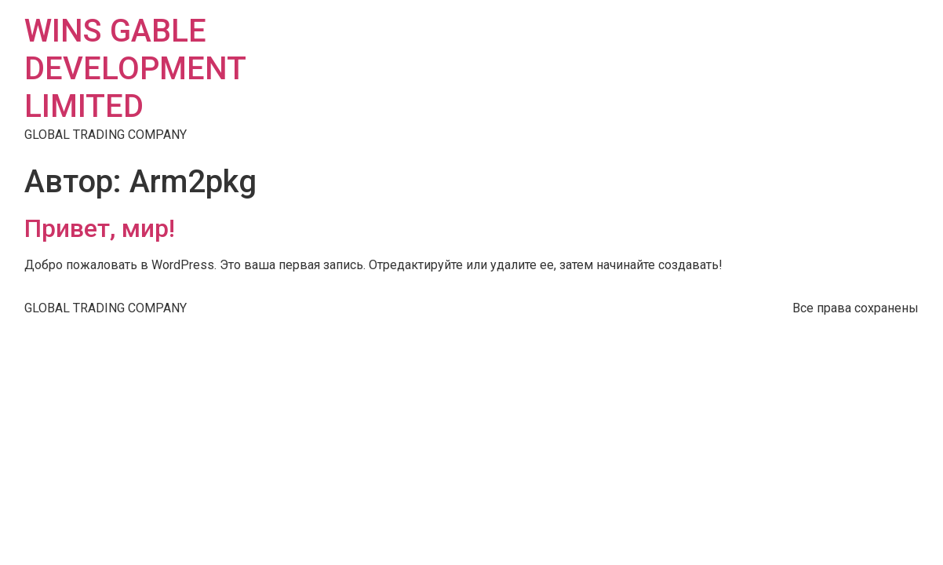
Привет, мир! (99, 228)
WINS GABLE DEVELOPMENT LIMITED (135, 69)
